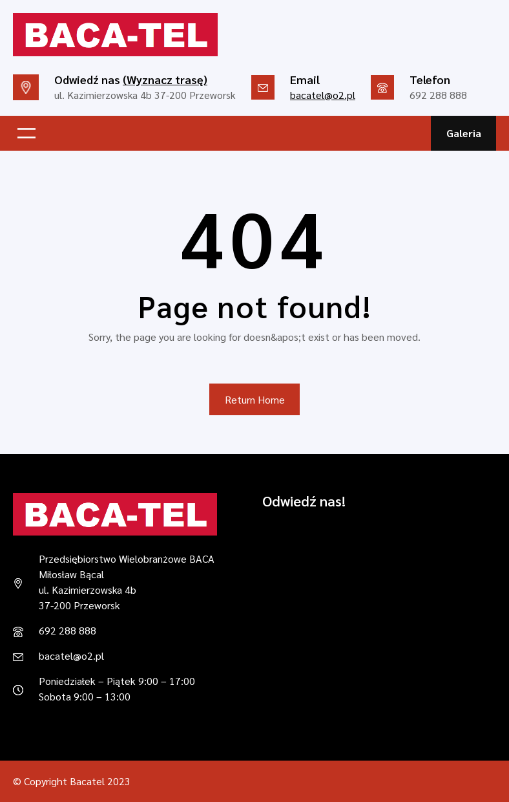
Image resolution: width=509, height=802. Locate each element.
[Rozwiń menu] (26, 133)
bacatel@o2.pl (322, 95)
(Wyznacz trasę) (165, 79)
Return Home (255, 399)
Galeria (463, 133)
